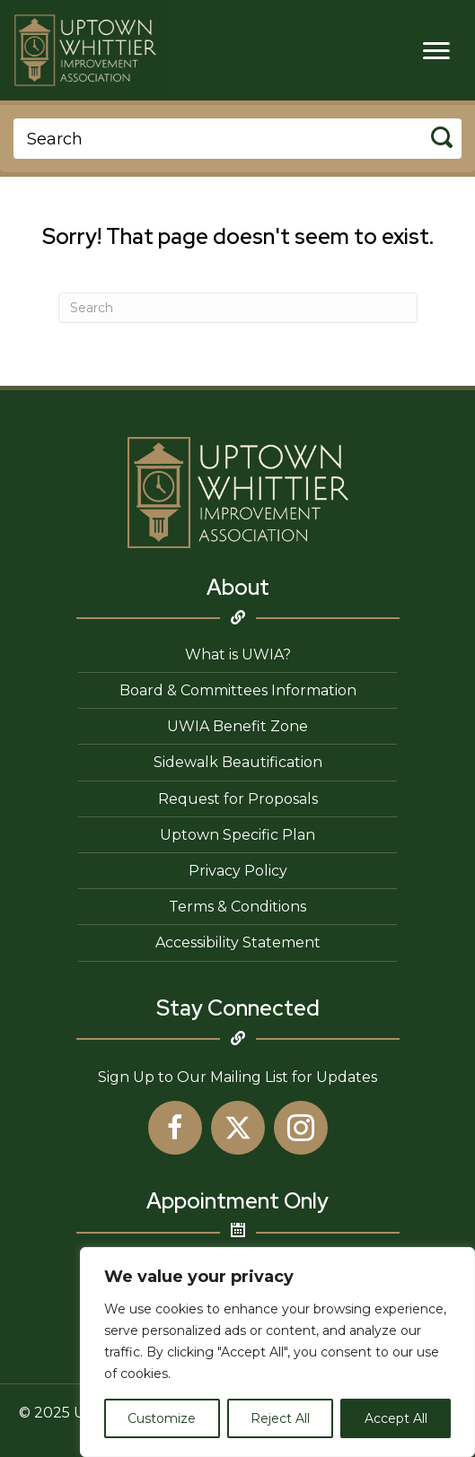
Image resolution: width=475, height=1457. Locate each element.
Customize (162, 1418)
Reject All (280, 1418)
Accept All (396, 1418)
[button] (175, 1128)
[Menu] (436, 51)
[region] (277, 1352)
